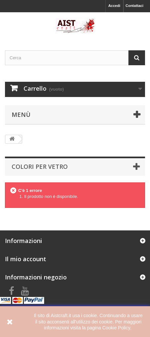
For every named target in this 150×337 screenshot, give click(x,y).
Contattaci (134, 6)
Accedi (114, 6)
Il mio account (25, 259)
